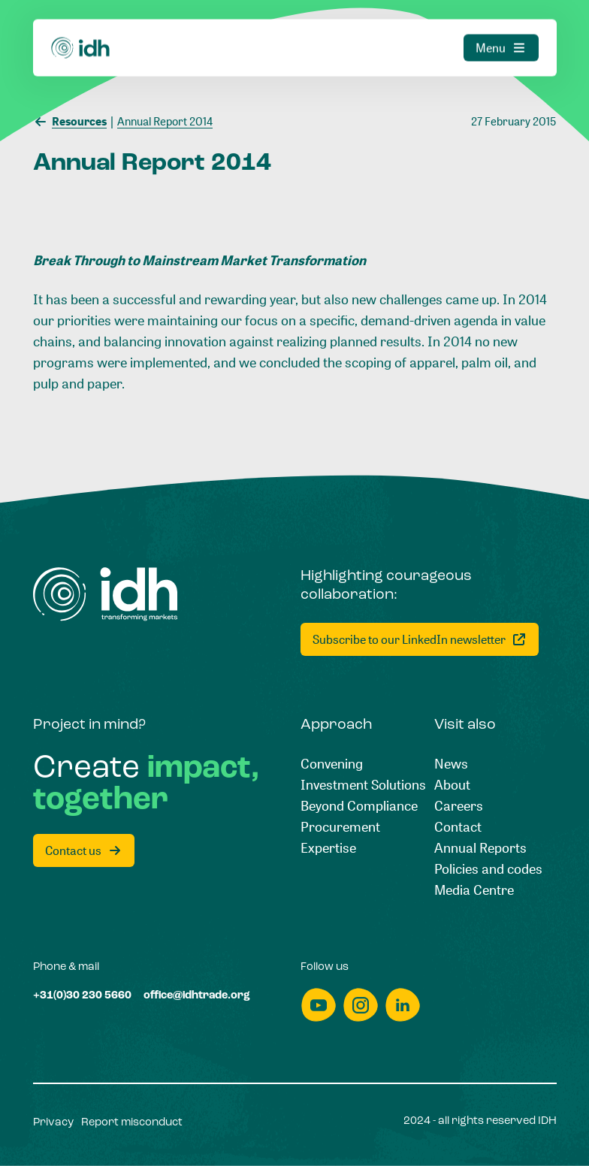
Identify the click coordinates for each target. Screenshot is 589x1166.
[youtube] (319, 1005)
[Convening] (332, 763)
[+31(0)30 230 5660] (82, 996)
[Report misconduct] (132, 1123)
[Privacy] (53, 1123)
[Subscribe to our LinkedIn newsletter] (420, 639)
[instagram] (361, 1005)
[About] (452, 784)
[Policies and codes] (488, 868)
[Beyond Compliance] (359, 805)
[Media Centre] (474, 889)
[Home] (105, 594)
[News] (451, 763)
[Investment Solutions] (363, 784)
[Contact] (458, 826)
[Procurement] (340, 826)
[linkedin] (403, 1005)
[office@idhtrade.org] (196, 996)
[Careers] (458, 805)
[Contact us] (83, 850)
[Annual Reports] (480, 847)
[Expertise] (328, 847)
